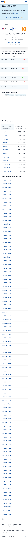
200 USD (5, 142)
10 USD (5, 135)
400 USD (5, 150)
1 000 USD (6, 157)
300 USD (5, 146)
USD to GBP (8, 17)
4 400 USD (16, 17)
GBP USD (15, 13)
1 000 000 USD (7, 171)
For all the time (23, 95)
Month (6, 95)
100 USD (5, 139)
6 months (12, 95)
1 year (17, 95)
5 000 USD (6, 160)
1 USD (5, 132)
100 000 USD (7, 167)
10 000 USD (6, 164)
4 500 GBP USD (14, 42)
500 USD (5, 153)
